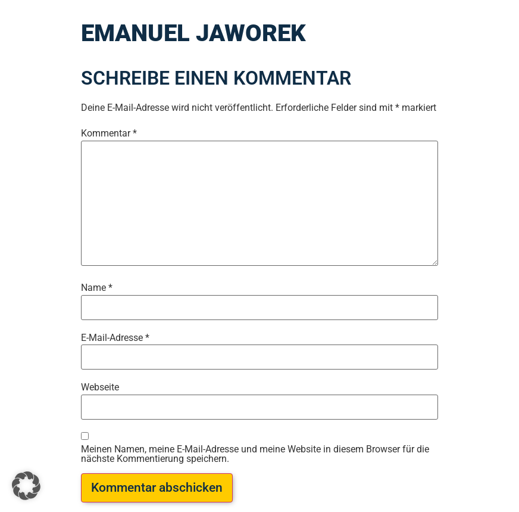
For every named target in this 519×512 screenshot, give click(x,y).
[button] (26, 486)
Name (96, 288)
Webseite (100, 387)
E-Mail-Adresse (115, 338)
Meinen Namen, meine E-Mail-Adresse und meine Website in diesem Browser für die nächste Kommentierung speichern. (255, 454)
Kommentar (109, 133)
